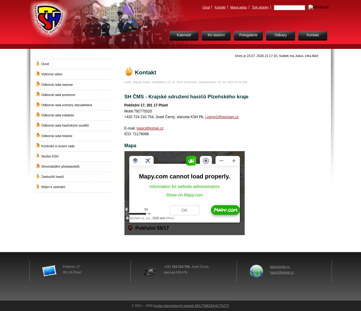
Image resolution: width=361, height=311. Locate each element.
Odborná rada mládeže (57, 115)
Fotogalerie (249, 35)
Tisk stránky (260, 7)
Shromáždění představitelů (60, 166)
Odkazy (280, 35)
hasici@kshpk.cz (150, 128)
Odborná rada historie (56, 136)
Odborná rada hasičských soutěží (65, 125)
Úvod (206, 7)
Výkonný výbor (52, 74)
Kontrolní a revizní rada (58, 146)
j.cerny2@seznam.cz (222, 117)
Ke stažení (216, 35)
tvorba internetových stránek (174, 305)
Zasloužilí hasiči (52, 176)
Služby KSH (50, 156)
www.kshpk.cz (280, 266)
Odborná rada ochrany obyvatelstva (66, 105)
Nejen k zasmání (53, 187)
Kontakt (220, 7)
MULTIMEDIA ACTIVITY (212, 305)
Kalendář (184, 35)
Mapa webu (238, 7)
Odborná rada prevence (58, 95)
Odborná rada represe (57, 84)
